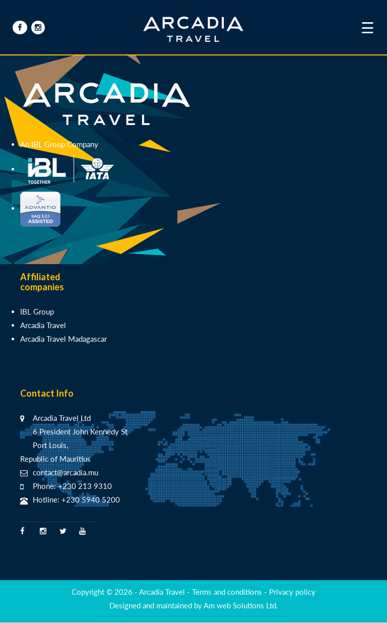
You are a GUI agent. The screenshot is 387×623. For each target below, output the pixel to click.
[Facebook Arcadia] (20, 27)
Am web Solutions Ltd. (241, 605)
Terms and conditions (228, 591)
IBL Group (37, 311)
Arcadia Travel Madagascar (63, 338)
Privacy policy (292, 591)
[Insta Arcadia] (38, 27)
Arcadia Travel (43, 325)
